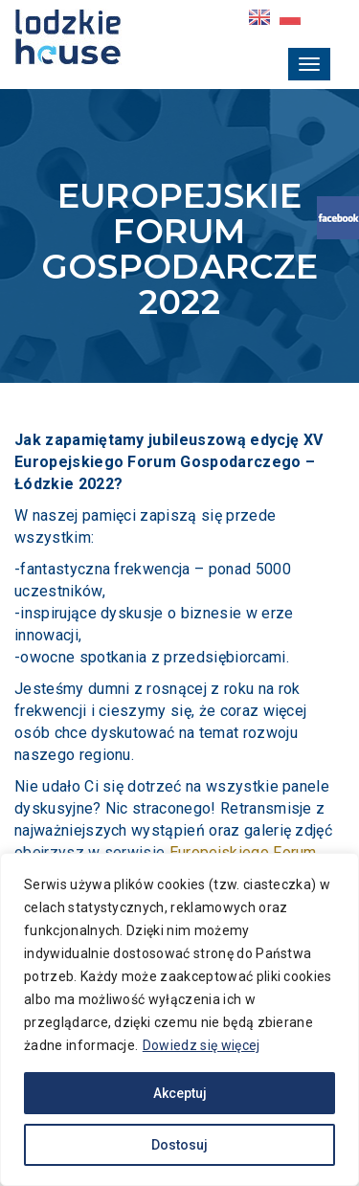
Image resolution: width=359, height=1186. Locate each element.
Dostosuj (179, 1144)
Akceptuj (180, 1093)
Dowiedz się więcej (201, 1045)
